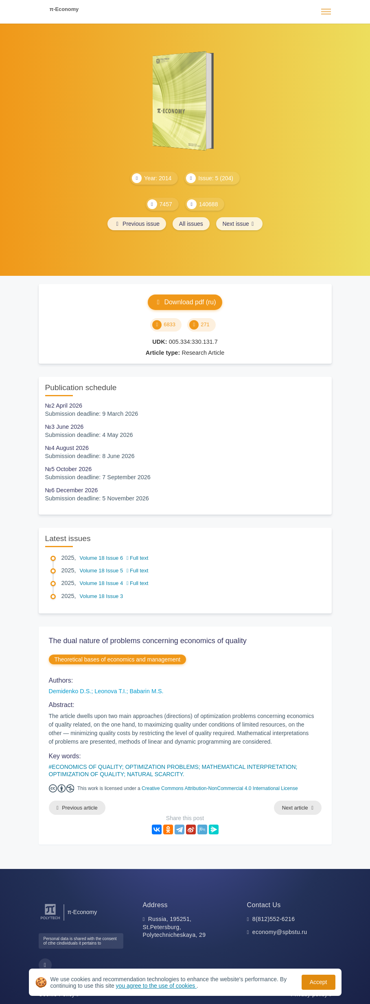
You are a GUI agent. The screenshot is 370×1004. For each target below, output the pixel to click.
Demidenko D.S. (70, 691)
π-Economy (64, 9)
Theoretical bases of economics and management (118, 659)
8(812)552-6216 (273, 919)
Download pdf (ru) (185, 302)
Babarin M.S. (146, 691)
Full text (138, 558)
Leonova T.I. (110, 691)
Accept (318, 982)
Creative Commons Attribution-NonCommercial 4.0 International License (220, 788)
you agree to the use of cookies (156, 985)
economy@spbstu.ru (279, 932)
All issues (191, 223)
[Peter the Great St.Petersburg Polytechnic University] (50, 919)
